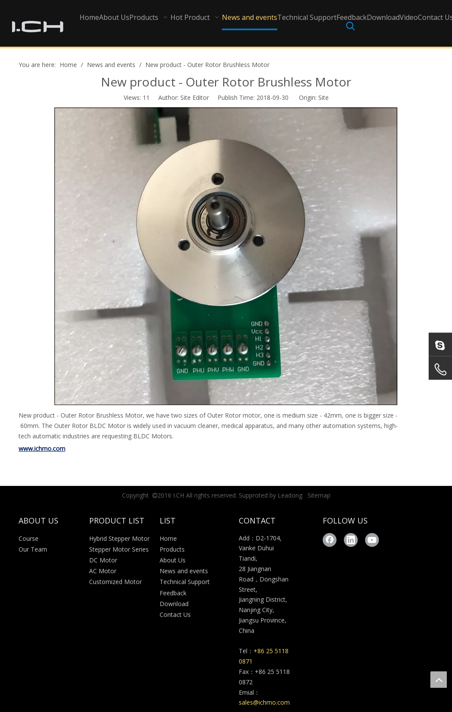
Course (28, 538)
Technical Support (185, 582)
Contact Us (175, 614)
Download (174, 604)
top (438, 679)
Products (172, 549)
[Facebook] (330, 540)
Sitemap (319, 495)
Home (168, 538)
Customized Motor (115, 582)
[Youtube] (372, 540)
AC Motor (102, 571)
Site (323, 97)
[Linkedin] (351, 540)
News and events (184, 571)
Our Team (33, 549)
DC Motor (103, 560)
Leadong (290, 495)
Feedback (173, 593)
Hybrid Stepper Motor (119, 538)
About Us (173, 560)
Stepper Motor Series (119, 549)
